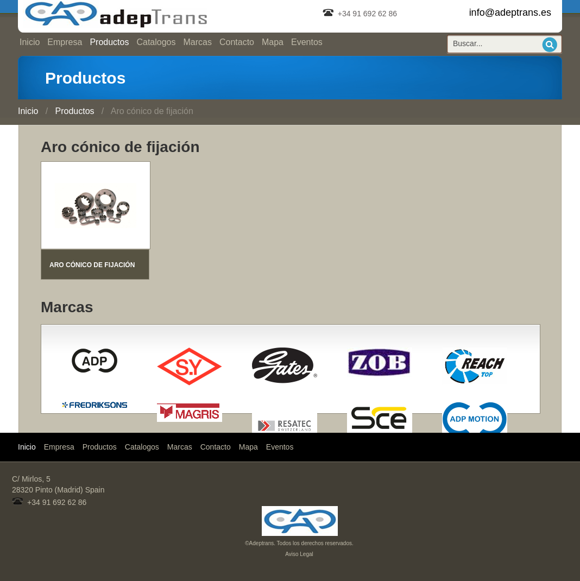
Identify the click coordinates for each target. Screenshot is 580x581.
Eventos (307, 42)
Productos (109, 42)
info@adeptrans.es (510, 12)
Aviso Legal (299, 554)
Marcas (197, 42)
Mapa (272, 42)
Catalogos (155, 42)
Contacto (236, 42)
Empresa (64, 42)
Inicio (30, 42)
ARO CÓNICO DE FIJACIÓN (92, 265)
